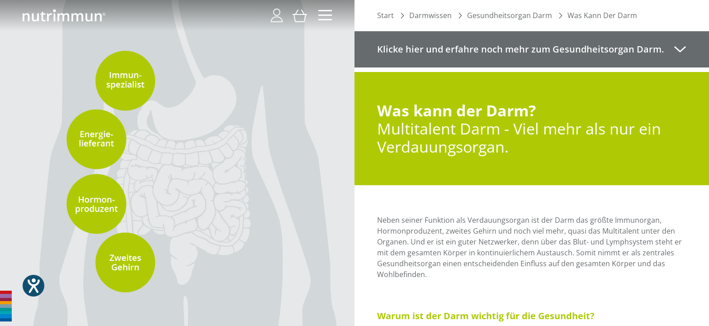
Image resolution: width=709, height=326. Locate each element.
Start (385, 15)
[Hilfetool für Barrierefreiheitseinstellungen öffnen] (33, 286)
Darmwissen (430, 15)
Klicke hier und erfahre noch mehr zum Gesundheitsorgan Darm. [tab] (520, 49)
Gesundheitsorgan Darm (509, 15)
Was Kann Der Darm (602, 15)
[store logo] (64, 15)
